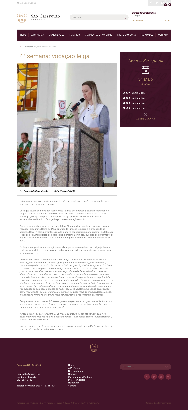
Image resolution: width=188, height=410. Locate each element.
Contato (163, 35)
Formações (28, 46)
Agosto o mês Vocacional (46, 46)
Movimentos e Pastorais (98, 35)
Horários (74, 35)
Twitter (157, 3)
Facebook (151, 3)
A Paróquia (37, 35)
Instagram (163, 3)
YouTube (168, 3)
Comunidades (56, 35)
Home (23, 35)
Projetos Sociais (126, 35)
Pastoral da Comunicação (36, 191)
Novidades (147, 35)
